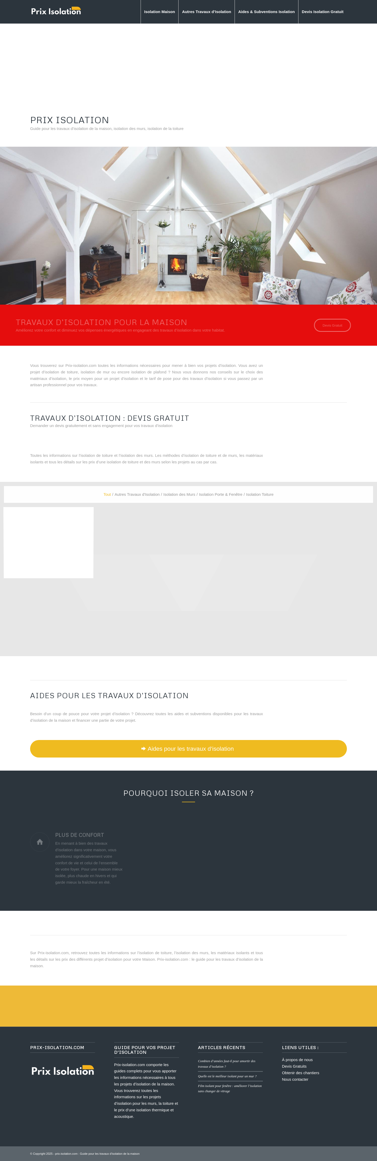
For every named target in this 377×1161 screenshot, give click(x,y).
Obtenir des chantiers (300, 1073)
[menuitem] (160, 12)
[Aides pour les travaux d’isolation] (188, 749)
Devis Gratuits (294, 1066)
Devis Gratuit (244, 245)
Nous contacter (295, 1079)
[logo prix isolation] (56, 12)
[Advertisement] (188, 62)
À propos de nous (297, 1059)
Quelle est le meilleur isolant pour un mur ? (227, 1076)
